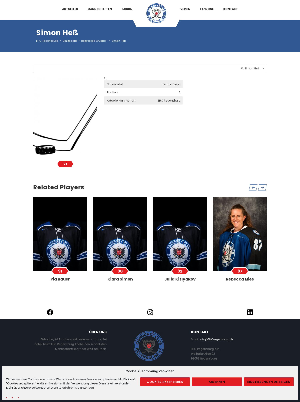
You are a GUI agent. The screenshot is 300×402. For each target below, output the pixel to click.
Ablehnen (217, 382)
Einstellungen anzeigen (268, 382)
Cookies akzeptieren (165, 382)
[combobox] (150, 68)
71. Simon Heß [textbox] (250, 68)
